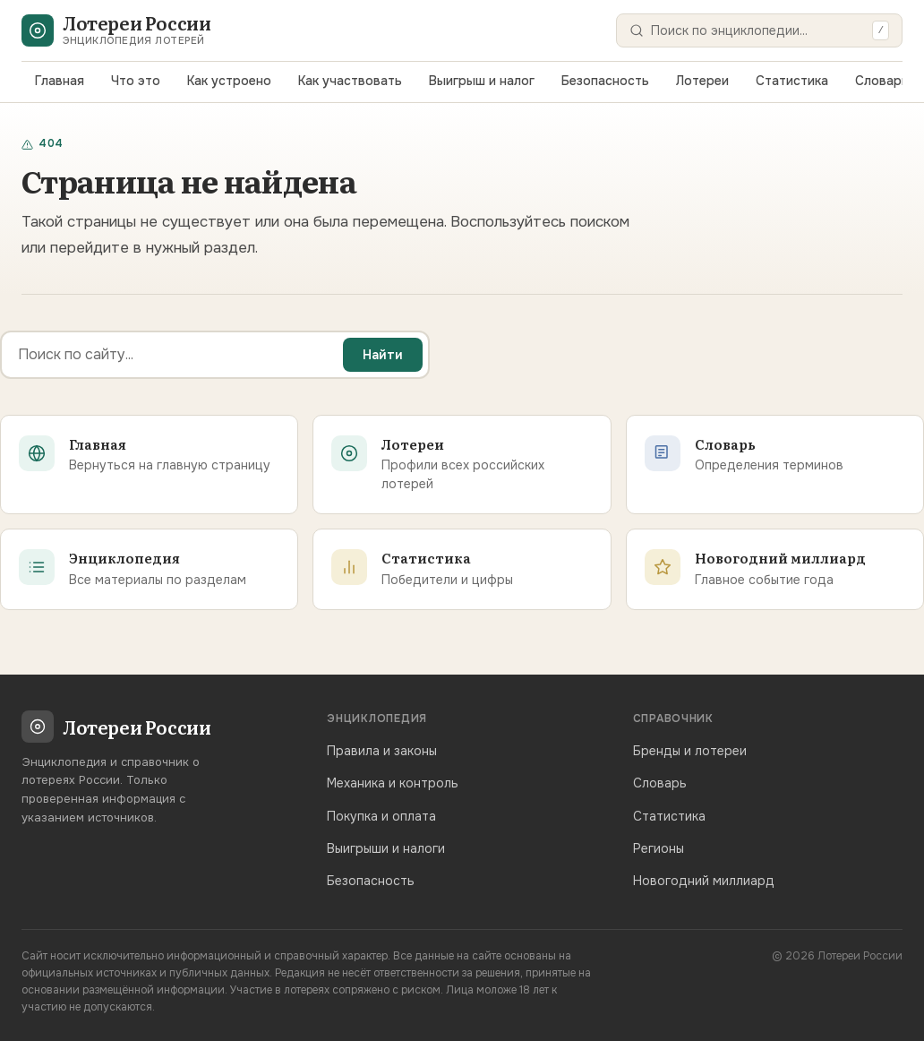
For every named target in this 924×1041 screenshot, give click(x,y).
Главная (59, 81)
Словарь (882, 81)
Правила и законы (382, 751)
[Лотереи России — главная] (115, 30)
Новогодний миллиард (703, 881)
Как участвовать (350, 81)
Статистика (792, 81)
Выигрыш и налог (482, 81)
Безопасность (605, 81)
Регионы (658, 848)
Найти (383, 355)
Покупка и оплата (381, 816)
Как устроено (229, 81)
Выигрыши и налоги (386, 848)
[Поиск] (758, 30)
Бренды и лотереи (690, 751)
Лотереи (702, 81)
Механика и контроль (392, 783)
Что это (135, 81)
